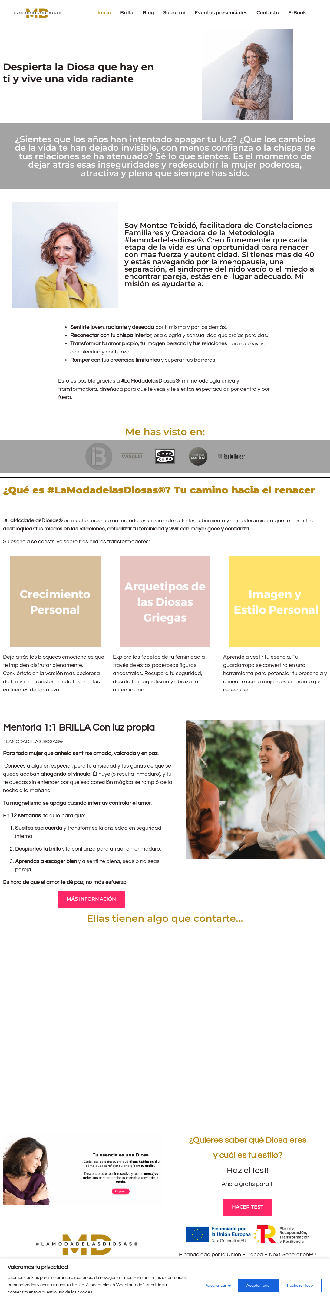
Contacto (267, 12)
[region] (165, 1279)
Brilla (127, 12)
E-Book (297, 12)
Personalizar (208, 1285)
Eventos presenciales (221, 12)
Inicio (104, 12)
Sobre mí (174, 12)
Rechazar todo (255, 1285)
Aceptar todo (301, 1285)
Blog (148, 12)
